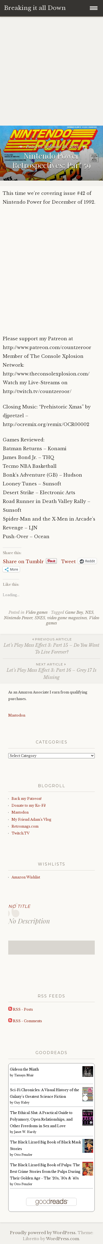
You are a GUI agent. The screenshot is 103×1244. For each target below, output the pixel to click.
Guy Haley (21, 1102)
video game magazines (67, 617)
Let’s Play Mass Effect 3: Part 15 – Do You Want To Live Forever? (51, 646)
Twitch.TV (20, 833)
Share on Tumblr (23, 561)
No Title (19, 906)
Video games (37, 612)
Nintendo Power (18, 617)
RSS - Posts (20, 1009)
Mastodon (16, 715)
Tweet (68, 561)
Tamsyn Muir (24, 1075)
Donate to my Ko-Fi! (29, 805)
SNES (40, 617)
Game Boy (74, 612)
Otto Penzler (23, 1155)
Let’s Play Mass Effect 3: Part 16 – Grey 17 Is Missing (51, 671)
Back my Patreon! (26, 799)
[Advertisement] (51, 71)
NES (89, 612)
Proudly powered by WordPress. (43, 1232)
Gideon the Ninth (24, 1069)
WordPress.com (62, 1238)
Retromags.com (25, 826)
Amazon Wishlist (26, 877)
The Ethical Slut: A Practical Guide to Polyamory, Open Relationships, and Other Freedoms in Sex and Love (41, 1119)
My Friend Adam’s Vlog (31, 819)
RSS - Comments (25, 1021)
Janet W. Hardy (25, 1132)
